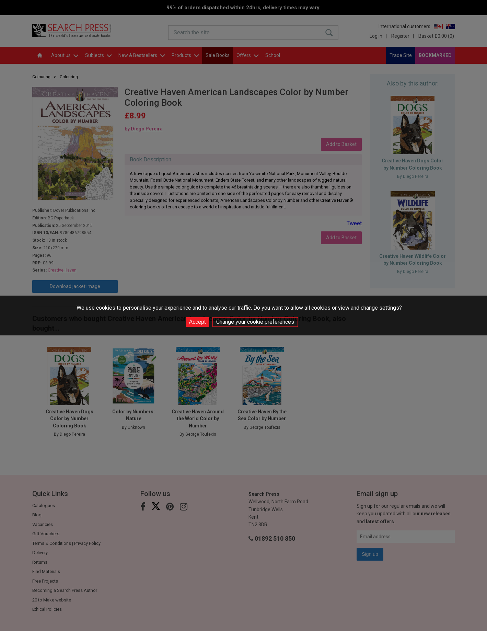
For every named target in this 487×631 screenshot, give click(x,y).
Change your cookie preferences (255, 322)
